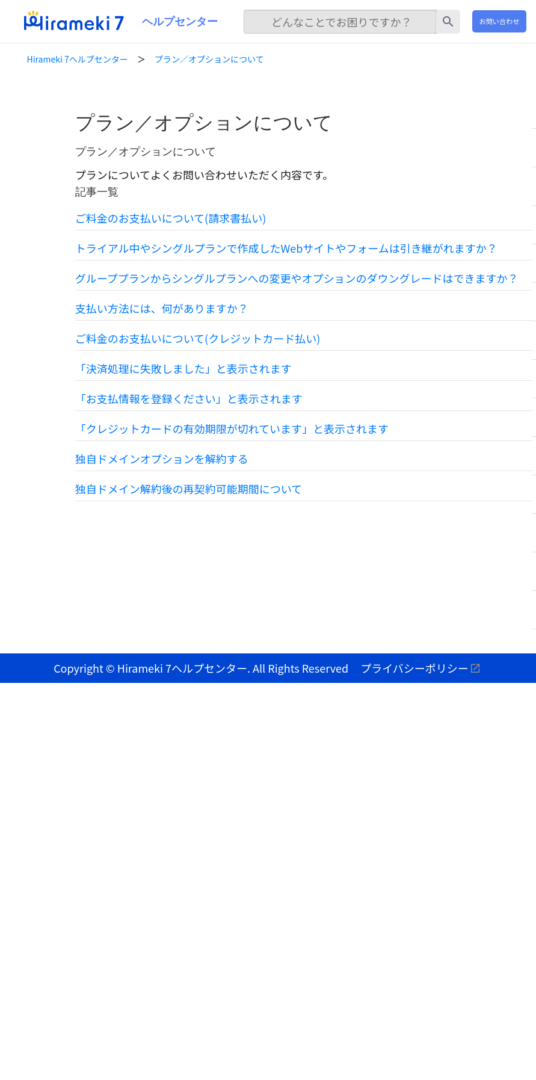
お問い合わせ (499, 21)
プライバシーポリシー (414, 668)
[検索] (340, 22)
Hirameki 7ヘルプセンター (77, 59)
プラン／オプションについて (209, 59)
